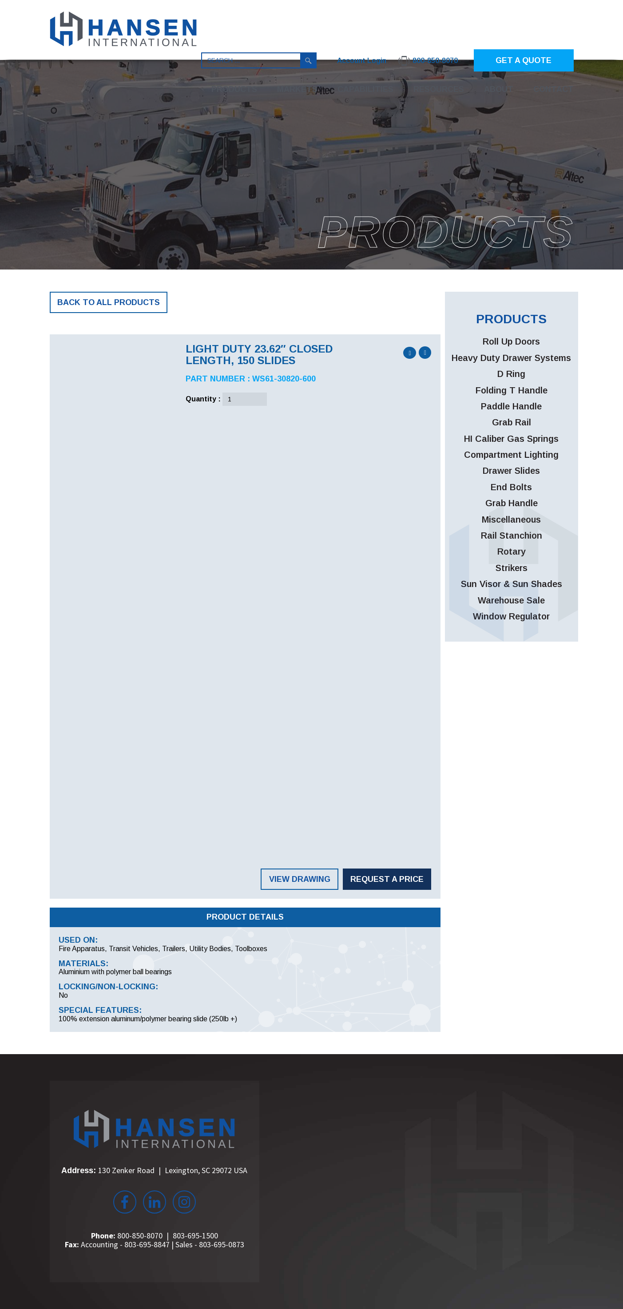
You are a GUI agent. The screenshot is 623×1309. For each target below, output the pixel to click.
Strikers (512, 568)
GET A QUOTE (524, 60)
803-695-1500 (195, 1235)
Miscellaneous (511, 519)
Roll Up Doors (511, 341)
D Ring (511, 374)
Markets (297, 89)
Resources (438, 89)
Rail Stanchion (511, 535)
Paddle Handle (511, 406)
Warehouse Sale (511, 600)
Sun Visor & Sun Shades (511, 584)
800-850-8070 (140, 1235)
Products (234, 89)
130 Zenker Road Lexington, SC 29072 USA (172, 1170)
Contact (553, 89)
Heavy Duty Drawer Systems (511, 358)
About (498, 89)
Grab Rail (511, 422)
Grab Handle (511, 503)
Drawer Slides (511, 471)
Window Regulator (511, 616)
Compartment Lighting (511, 455)
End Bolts (511, 487)
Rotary (511, 551)
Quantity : (203, 399)
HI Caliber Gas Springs (511, 439)
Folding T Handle (512, 390)
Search (309, 60)
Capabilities (365, 89)
